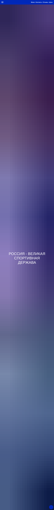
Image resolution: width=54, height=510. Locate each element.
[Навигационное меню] (2, 2)
